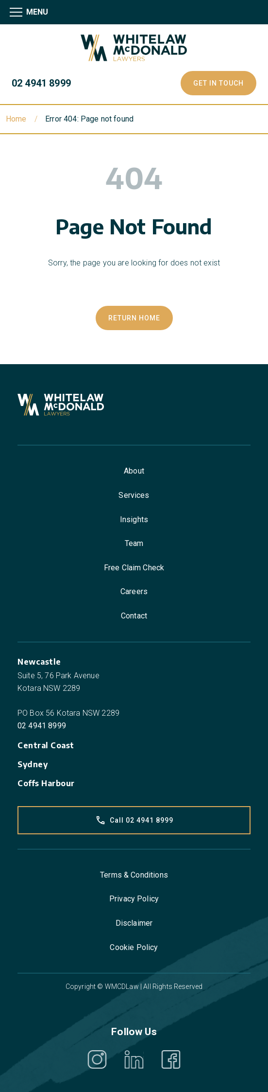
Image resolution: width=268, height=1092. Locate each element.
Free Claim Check (134, 567)
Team (134, 543)
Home (16, 118)
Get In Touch (218, 83)
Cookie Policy (134, 947)
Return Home (134, 318)
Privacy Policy (134, 898)
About (134, 471)
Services (133, 495)
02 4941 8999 (41, 83)
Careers (134, 591)
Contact (134, 615)
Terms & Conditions (134, 875)
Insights (134, 519)
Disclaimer (134, 923)
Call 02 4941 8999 (134, 820)
